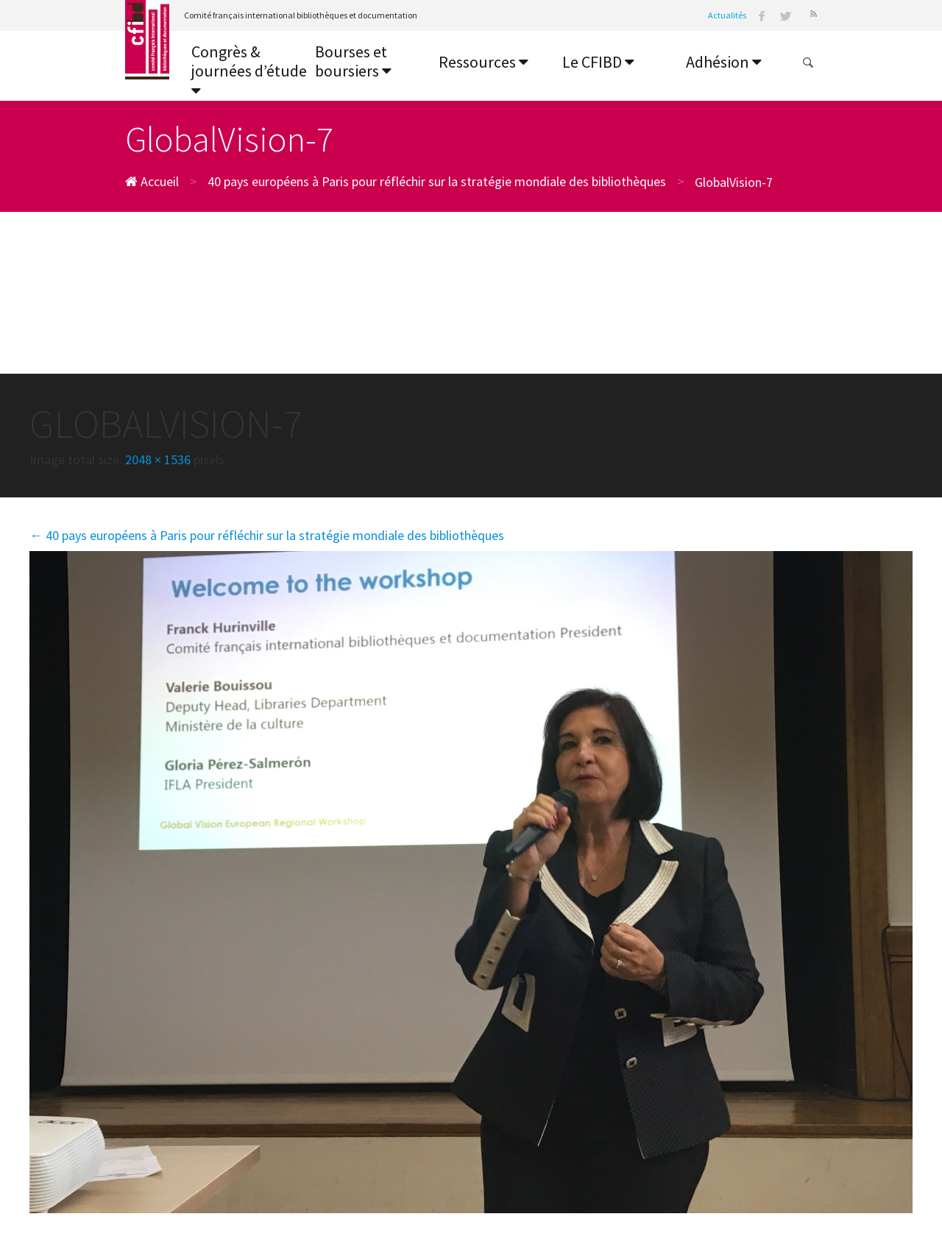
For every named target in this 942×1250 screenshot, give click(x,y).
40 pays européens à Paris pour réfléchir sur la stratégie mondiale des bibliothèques (437, 181)
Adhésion (724, 61)
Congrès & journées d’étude (249, 70)
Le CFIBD (598, 61)
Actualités (727, 15)
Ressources (483, 61)
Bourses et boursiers (353, 61)
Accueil (152, 181)
